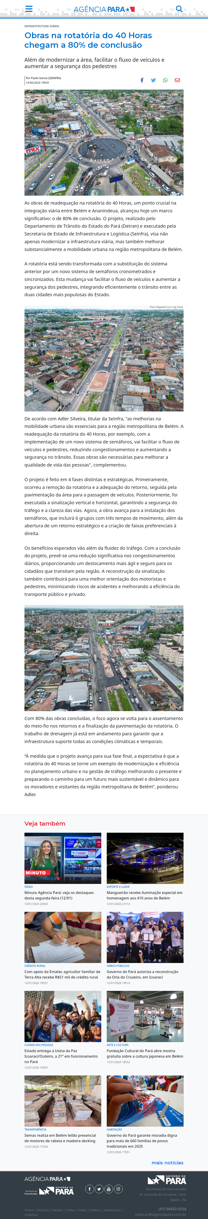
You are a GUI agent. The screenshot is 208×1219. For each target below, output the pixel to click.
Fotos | (84, 1210)
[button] (27, 9)
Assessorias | (113, 1210)
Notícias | (45, 1210)
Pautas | (59, 1210)
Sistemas (31, 1215)
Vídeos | (97, 1210)
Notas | (72, 1210)
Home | (30, 1210)
